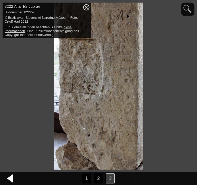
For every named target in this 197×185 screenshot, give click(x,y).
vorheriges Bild (10, 178)
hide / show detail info (86, 7)
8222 (22, 6)
